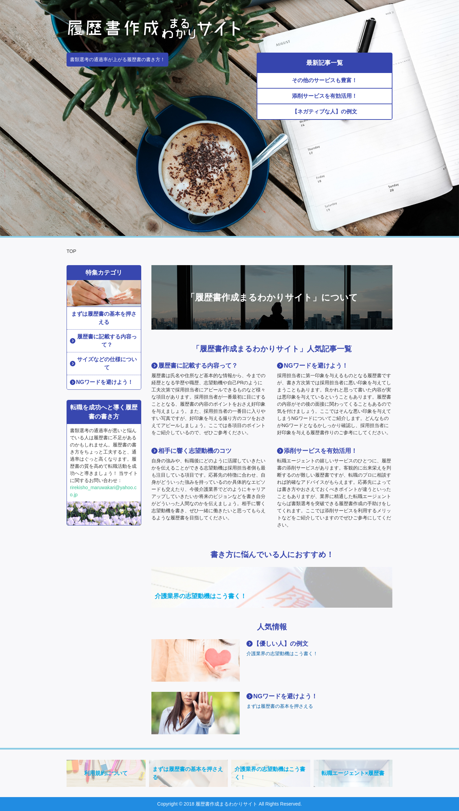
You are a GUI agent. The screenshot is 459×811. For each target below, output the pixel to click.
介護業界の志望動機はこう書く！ (200, 596)
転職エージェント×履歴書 (353, 773)
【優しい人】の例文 (280, 643)
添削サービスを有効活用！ (324, 96)
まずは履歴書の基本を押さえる (279, 706)
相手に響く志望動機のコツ (195, 450)
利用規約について (106, 773)
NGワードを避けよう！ (316, 365)
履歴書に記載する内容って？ (198, 365)
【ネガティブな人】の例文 (324, 111)
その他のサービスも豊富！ (324, 80)
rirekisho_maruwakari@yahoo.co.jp (103, 491)
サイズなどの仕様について (107, 363)
